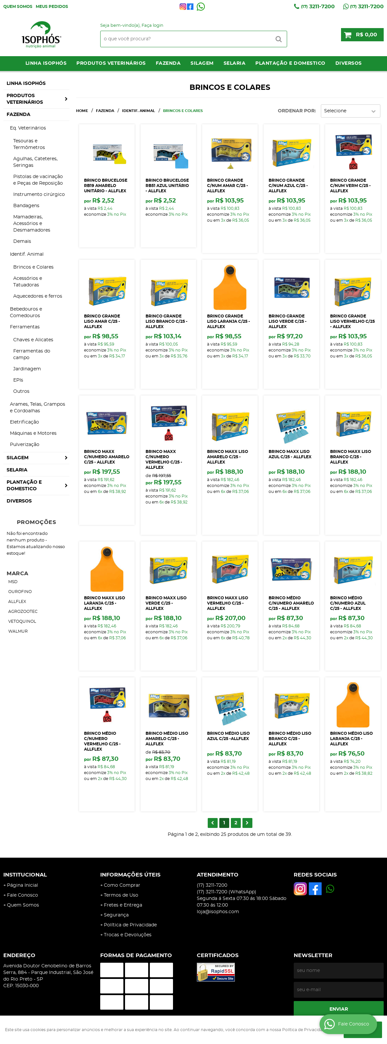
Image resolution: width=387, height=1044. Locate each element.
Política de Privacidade (130, 925)
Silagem (202, 63)
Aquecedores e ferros (37, 296)
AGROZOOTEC (23, 612)
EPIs (18, 380)
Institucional (25, 874)
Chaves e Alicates (33, 340)
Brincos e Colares (33, 267)
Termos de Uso (121, 895)
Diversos (348, 63)
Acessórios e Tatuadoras (27, 281)
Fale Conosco (22, 895)
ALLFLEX (17, 602)
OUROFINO (20, 592)
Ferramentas (25, 327)
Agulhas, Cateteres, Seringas (35, 162)
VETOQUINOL (22, 621)
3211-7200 (318, 6)
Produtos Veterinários (111, 63)
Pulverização (24, 444)
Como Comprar (122, 885)
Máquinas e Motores (33, 433)
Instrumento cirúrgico (39, 194)
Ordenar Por (296, 111)
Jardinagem (27, 369)
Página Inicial (22, 885)
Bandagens (26, 206)
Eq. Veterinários (28, 128)
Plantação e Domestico (290, 63)
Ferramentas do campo (31, 354)
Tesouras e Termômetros (29, 144)
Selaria (235, 63)
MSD (13, 582)
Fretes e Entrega (123, 905)
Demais (22, 241)
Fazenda (168, 63)
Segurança (116, 915)
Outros (21, 391)
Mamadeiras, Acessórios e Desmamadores (31, 224)
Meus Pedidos (52, 7)
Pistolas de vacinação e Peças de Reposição (38, 180)
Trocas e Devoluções (127, 935)
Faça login (152, 25)
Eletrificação (24, 422)
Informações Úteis (130, 874)
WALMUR (18, 631)
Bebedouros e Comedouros (26, 312)
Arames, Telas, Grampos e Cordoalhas (37, 407)
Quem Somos (17, 7)
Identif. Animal (27, 254)
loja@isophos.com (218, 912)
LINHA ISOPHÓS (46, 63)
